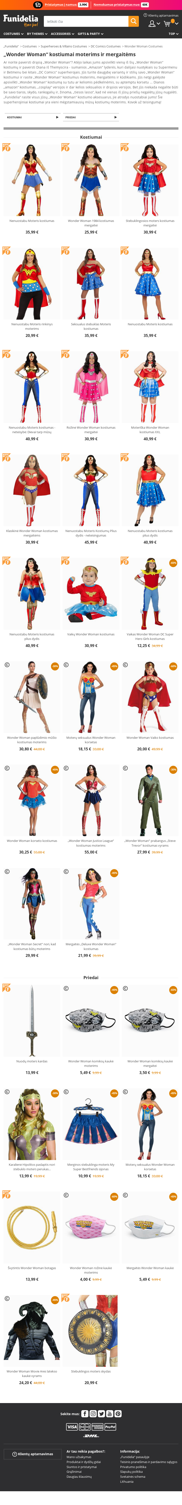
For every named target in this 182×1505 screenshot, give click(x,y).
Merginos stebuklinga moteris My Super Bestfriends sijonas (90, 1154)
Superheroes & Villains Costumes (64, 46)
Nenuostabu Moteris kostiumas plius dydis (150, 520)
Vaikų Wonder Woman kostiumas (90, 621)
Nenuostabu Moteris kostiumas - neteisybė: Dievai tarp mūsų (32, 417)
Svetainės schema (132, 1464)
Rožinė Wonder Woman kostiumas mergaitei (91, 417)
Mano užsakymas (79, 1444)
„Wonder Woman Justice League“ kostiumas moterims (91, 830)
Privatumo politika (133, 1454)
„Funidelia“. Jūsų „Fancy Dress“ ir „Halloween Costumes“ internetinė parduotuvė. (21, 21)
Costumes (12, 34)
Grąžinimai (74, 1459)
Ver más (15, 88)
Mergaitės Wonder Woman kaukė (150, 1255)
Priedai (71, 104)
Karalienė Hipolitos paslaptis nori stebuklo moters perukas (32, 1154)
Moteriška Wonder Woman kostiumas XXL (150, 417)
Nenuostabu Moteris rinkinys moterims (32, 313)
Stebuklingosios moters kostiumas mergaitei (150, 210)
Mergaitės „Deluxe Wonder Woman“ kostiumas (91, 933)
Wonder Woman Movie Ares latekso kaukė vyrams (32, 1360)
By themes (35, 34)
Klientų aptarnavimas (32, 1441)
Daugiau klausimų (79, 1464)
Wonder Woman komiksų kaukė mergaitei (150, 1050)
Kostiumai (15, 104)
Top (172, 34)
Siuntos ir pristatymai (82, 1454)
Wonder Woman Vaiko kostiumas (150, 724)
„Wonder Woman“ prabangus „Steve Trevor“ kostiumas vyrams (150, 830)
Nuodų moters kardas (31, 1048)
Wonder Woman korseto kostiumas (32, 828)
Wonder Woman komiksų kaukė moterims (91, 1050)
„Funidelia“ (11, 46)
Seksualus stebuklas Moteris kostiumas (91, 313)
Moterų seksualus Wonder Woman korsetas (90, 726)
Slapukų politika (131, 1459)
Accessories (61, 34)
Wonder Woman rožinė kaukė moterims (91, 1257)
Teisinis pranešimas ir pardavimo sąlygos (148, 1449)
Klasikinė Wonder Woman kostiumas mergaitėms (32, 520)
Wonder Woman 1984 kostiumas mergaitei (91, 210)
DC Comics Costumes (106, 46)
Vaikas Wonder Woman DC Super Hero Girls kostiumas (150, 623)
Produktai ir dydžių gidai (84, 1449)
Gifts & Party (89, 34)
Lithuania (126, 1469)
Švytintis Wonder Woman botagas (32, 1255)
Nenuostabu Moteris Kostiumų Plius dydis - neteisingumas (91, 520)
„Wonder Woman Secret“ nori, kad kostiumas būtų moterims (32, 933)
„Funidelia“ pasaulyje (134, 1444)
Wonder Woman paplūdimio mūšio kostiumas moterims (32, 726)
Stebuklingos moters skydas (91, 1358)
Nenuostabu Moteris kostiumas (31, 208)
